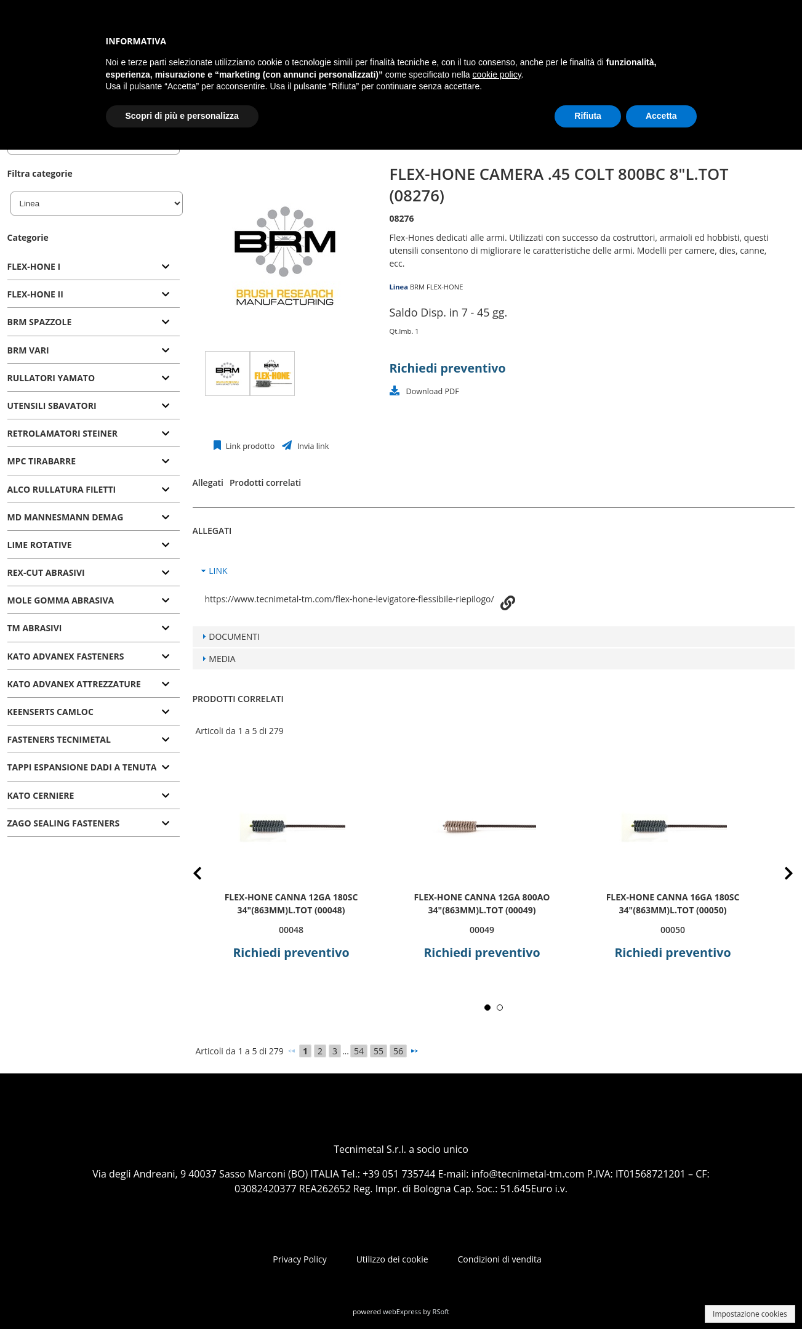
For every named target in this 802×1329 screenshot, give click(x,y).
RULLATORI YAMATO (51, 378)
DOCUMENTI (234, 636)
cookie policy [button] (496, 74)
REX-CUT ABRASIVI (46, 572)
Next (780, 875)
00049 (481, 929)
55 (378, 1051)
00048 (290, 929)
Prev (207, 875)
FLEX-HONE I (34, 266)
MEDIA (222, 658)
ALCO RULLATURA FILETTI (61, 489)
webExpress (402, 1311)
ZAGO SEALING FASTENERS (63, 823)
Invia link (312, 446)
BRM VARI (28, 350)
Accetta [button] (661, 116)
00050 (672, 929)
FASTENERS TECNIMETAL (59, 739)
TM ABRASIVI (34, 628)
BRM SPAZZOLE (39, 322)
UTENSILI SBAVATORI (52, 405)
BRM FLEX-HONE (436, 286)
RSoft (441, 1311)
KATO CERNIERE (40, 795)
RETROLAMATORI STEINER (62, 433)
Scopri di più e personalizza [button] (182, 116)
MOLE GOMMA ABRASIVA (60, 600)
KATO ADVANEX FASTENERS (65, 656)
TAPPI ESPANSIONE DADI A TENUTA (82, 767)
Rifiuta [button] (587, 116)
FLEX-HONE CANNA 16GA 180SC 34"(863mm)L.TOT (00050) (672, 903)
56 (398, 1051)
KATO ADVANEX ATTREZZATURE (74, 684)
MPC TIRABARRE (41, 461)
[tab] (93, 267)
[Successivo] (414, 1051)
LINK (218, 570)
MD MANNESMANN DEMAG (65, 517)
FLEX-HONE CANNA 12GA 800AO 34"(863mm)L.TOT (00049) (482, 903)
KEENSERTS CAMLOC (50, 711)
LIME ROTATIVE (39, 545)
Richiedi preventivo (448, 368)
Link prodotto (249, 446)
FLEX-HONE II (35, 294)
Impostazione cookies (750, 1314)
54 (359, 1051)
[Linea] (96, 204)
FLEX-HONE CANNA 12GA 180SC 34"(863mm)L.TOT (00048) (291, 903)
